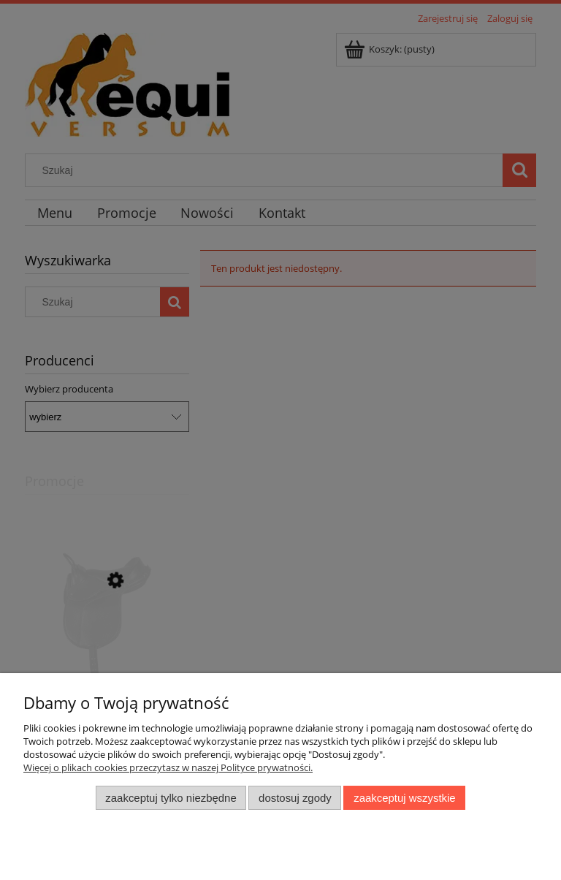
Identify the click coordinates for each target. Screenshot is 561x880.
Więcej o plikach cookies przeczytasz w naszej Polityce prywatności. (168, 767)
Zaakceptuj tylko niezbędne (170, 798)
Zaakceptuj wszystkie (404, 798)
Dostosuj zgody (295, 798)
